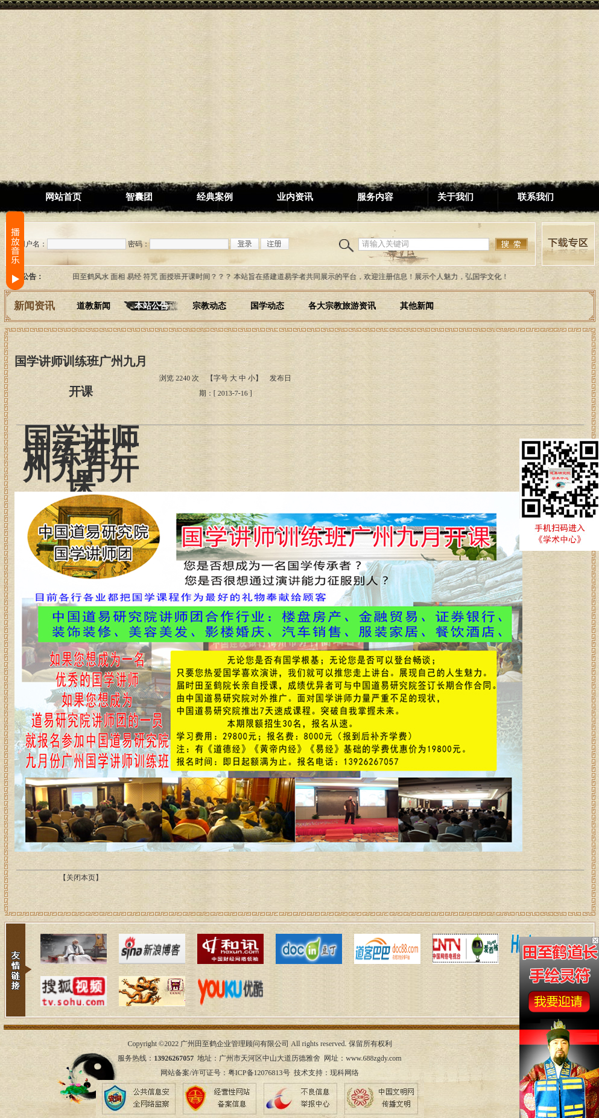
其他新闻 (417, 305)
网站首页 (63, 197)
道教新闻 (93, 305)
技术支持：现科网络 (326, 1072)
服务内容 (375, 197)
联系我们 (536, 197)
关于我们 (455, 197)
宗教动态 (209, 305)
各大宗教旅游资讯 (342, 305)
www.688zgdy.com (373, 1058)
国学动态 (267, 305)
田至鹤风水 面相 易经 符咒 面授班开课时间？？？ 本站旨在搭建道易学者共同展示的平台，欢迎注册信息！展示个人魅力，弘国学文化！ (293, 276)
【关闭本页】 (81, 877)
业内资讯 (295, 197)
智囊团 (139, 197)
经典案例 (215, 197)
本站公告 (151, 305)
